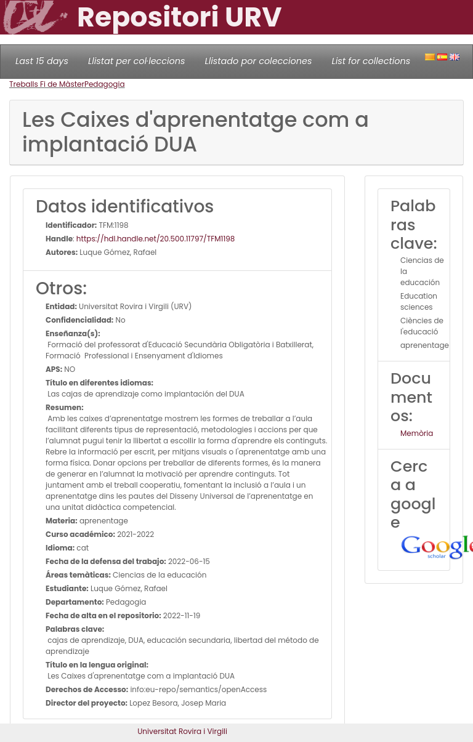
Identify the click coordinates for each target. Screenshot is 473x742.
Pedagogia (104, 84)
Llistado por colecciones (258, 61)
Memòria (416, 433)
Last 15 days (41, 61)
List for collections (370, 61)
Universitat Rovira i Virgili (182, 731)
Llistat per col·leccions (136, 61)
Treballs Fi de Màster (46, 84)
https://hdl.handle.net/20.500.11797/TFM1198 (155, 238)
